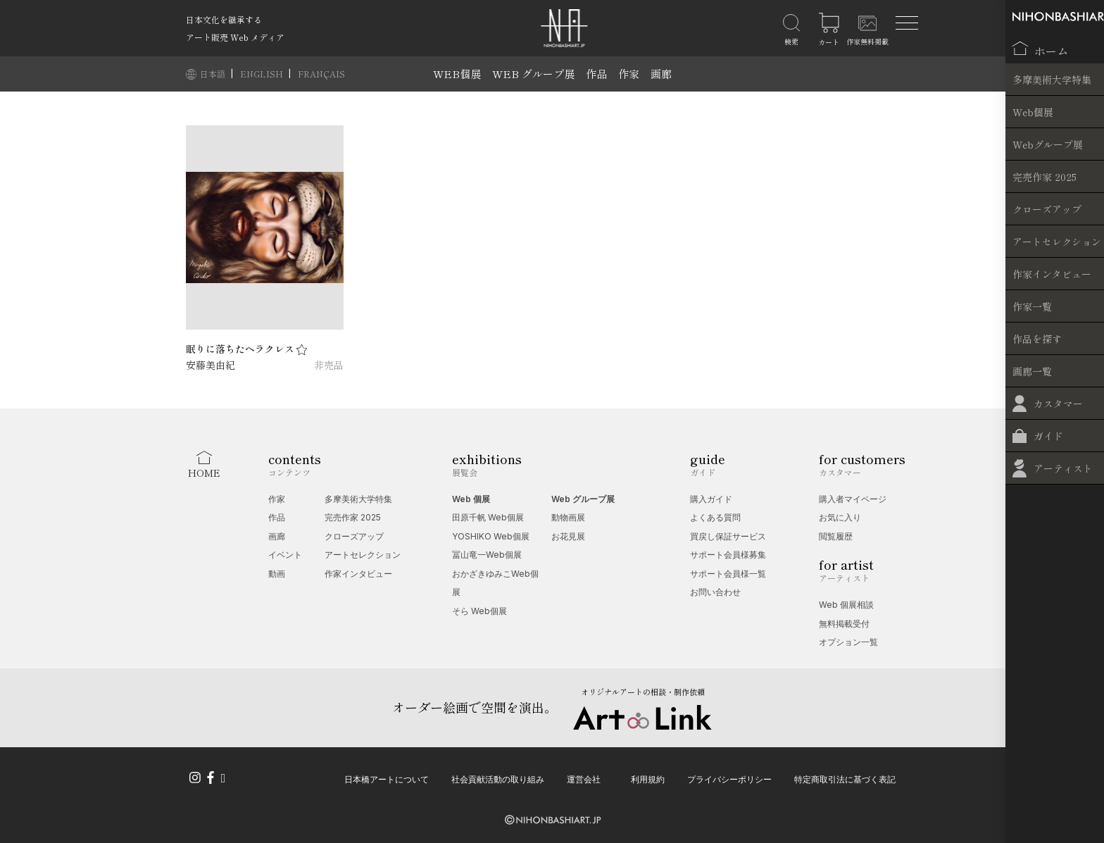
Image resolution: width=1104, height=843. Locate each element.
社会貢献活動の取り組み (497, 778)
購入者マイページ (852, 499)
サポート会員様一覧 (728, 573)
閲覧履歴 (836, 536)
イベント (285, 554)
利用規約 (648, 778)
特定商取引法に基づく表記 (845, 778)
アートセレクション (363, 554)
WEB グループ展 (533, 73)
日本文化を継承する (224, 19)
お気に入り (840, 517)
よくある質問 (715, 517)
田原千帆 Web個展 (488, 517)
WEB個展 (457, 73)
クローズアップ (354, 536)
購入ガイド (711, 499)
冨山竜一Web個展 (487, 554)
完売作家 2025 (353, 517)
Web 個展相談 (846, 604)
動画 (276, 573)
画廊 (661, 73)
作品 (596, 73)
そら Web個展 (479, 611)
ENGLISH (262, 74)
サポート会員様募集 (728, 554)
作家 (628, 73)
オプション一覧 (848, 642)
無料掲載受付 (844, 623)
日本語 (213, 74)
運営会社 (584, 778)
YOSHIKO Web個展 (490, 536)
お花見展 (568, 536)
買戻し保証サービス (728, 536)
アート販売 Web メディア (235, 37)
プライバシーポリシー (729, 778)
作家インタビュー (358, 573)
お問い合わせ (715, 592)
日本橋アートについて (386, 778)
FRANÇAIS (321, 74)
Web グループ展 (583, 499)
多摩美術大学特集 (358, 499)
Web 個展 (471, 499)
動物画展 (568, 517)
